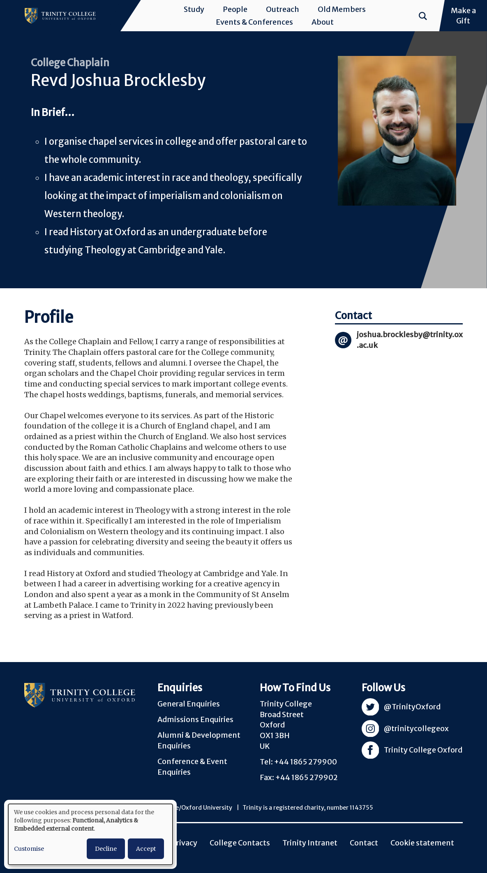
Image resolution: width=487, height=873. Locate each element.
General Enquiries (188, 704)
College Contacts (240, 843)
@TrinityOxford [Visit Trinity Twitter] (412, 706)
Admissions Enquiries (195, 719)
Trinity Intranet (309, 843)
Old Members (342, 9)
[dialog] (90, 834)
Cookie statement (422, 843)
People (235, 9)
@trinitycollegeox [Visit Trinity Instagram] (416, 728)
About (323, 22)
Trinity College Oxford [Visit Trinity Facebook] (423, 750)
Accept (146, 848)
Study (194, 9)
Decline (106, 848)
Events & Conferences (254, 22)
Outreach (282, 9)
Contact (364, 843)
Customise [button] (29, 848)
